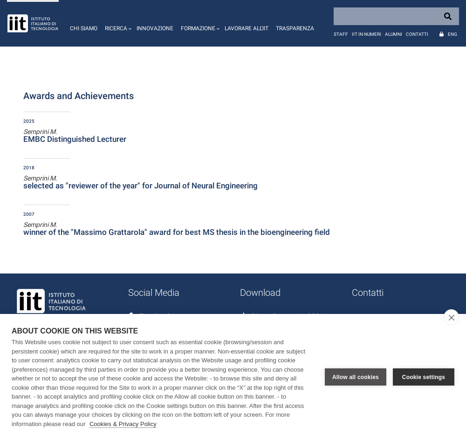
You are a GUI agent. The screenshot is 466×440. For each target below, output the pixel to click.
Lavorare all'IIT (246, 28)
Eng (452, 34)
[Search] (396, 16)
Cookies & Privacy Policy (123, 423)
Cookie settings (423, 377)
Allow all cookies (355, 377)
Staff (341, 34)
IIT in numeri (366, 34)
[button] (117, 23)
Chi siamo (83, 28)
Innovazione (155, 28)
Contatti (417, 34)
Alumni (393, 34)
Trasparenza (295, 28)
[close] (451, 317)
